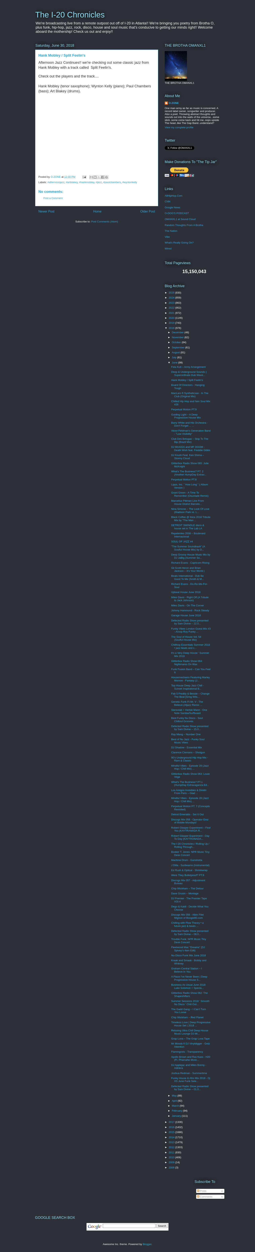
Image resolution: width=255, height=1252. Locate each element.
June (175, 362)
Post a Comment (53, 198)
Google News (172, 207)
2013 (172, 1142)
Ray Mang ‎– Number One (185, 734)
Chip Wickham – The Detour (187, 888)
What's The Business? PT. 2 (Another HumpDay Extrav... (188, 473)
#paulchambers (112, 182)
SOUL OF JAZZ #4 (182, 541)
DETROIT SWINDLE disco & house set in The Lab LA (187, 527)
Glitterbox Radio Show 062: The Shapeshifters (189, 994)
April (175, 1100)
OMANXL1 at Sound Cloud (180, 219)
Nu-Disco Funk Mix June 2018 (188, 955)
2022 (172, 307)
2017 (172, 1122)
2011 (172, 1152)
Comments (204, 1196)
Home (97, 211)
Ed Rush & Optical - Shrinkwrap (189, 870)
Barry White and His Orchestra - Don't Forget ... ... (189, 424)
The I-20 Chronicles (70, 14)
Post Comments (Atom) (104, 221)
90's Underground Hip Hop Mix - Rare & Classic (189, 759)
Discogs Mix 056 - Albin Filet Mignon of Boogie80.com (187, 916)
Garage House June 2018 (186, 615)
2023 (172, 302)
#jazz (99, 182)
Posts (201, 1190)
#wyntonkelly (129, 182)
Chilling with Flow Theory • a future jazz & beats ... (187, 924)
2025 (172, 292)
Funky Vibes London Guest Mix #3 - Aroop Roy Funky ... (191, 630)
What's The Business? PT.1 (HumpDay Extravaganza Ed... (190, 784)
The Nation (171, 230)
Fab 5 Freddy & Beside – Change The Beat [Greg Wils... (190, 695)
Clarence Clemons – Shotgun (188, 752)
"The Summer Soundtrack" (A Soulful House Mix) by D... (188, 548)
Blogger (147, 1244)
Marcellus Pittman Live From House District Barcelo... (187, 502)
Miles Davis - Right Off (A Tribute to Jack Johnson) (189, 599)
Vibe (167, 236)
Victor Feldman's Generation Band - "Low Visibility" (190, 432)
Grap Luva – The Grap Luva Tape (190, 1038)
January (177, 1115)
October (177, 342)
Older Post (147, 211)
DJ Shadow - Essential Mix (186, 747)
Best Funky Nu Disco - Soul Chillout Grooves (187, 720)
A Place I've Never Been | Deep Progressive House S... (189, 978)
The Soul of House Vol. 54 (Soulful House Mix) (186, 638)
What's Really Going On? (179, 242)
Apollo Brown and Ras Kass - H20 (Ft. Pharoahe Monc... (190, 1058)
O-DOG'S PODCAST (177, 213)
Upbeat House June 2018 (185, 592)
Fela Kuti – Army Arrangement (188, 366)
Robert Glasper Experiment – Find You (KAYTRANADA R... (190, 829)
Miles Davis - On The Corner (187, 605)
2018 (172, 328)
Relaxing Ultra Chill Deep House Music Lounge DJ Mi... (189, 1032)
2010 (172, 1157)
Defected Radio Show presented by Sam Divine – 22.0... (189, 622)
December (178, 332)
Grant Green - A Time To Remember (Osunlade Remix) (189, 494)
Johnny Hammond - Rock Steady (190, 610)
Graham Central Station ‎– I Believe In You (186, 970)
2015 (172, 1132)
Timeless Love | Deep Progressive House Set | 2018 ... (190, 1024)
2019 (172, 322)
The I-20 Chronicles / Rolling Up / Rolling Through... (190, 845)
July (174, 357)
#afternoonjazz (56, 182)
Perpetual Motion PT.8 (184, 479)
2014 (172, 1137)
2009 (172, 1162)
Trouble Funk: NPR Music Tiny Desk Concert (188, 941)
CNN (167, 201)
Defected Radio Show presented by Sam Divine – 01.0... (189, 1088)
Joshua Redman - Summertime (189, 1073)
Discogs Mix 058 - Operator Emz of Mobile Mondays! (189, 821)
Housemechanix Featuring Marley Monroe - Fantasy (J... (190, 679)
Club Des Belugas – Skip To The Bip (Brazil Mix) (189, 440)
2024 (172, 297)
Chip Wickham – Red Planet (187, 1017)
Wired (168, 248)
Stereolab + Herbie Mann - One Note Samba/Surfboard (189, 711)
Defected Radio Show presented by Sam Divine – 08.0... (189, 932)
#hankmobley (86, 182)
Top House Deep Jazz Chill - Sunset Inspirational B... (187, 687)
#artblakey (72, 182)
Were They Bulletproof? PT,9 (187, 875)
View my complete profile (179, 127)
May (174, 1095)
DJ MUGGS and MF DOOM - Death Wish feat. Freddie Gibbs (190, 448)
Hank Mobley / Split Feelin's (187, 380)
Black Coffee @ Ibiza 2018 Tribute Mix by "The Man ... (190, 519)
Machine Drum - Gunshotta (186, 860)
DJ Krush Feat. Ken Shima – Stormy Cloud (187, 457)
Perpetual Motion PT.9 (184, 409)
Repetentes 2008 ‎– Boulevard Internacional (188, 535)
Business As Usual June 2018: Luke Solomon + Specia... (188, 986)
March (176, 1105)
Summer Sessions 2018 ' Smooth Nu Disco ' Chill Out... (190, 1003)
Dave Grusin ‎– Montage (184, 893)
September (178, 347)
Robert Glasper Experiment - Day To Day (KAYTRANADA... (190, 837)
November (178, 337)
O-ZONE (174, 102)
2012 (172, 1147)
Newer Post (46, 211)
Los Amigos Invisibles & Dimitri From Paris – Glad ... (188, 792)
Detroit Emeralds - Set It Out (187, 814)
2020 (172, 317)
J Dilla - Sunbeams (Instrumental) (190, 865)
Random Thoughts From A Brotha (184, 225)
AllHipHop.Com (173, 195)
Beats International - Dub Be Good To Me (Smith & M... (187, 577)
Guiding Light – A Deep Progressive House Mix (186, 416)
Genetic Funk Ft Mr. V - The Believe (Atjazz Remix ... (187, 703)
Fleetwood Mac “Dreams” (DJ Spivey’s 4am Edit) (188, 949)
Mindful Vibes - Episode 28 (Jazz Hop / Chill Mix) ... (190, 800)
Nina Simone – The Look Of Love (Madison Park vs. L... (190, 510)
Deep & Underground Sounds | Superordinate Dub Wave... (188, 373)
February (177, 1110)
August (176, 352)
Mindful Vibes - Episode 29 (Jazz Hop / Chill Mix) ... (190, 767)
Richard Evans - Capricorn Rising (190, 562)
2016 (172, 1127)
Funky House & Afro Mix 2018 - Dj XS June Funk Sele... (190, 1080)
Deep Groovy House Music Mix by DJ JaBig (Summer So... (190, 556)
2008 (172, 1167)
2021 (172, 312)
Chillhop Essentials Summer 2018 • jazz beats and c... (190, 646)
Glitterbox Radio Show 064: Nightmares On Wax (186, 663)
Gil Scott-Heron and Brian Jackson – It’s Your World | (187, 569)
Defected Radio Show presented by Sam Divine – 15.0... (189, 728)
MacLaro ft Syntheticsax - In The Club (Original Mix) (189, 395)
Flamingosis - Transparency (187, 1051)
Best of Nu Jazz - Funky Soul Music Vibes (187, 741)
